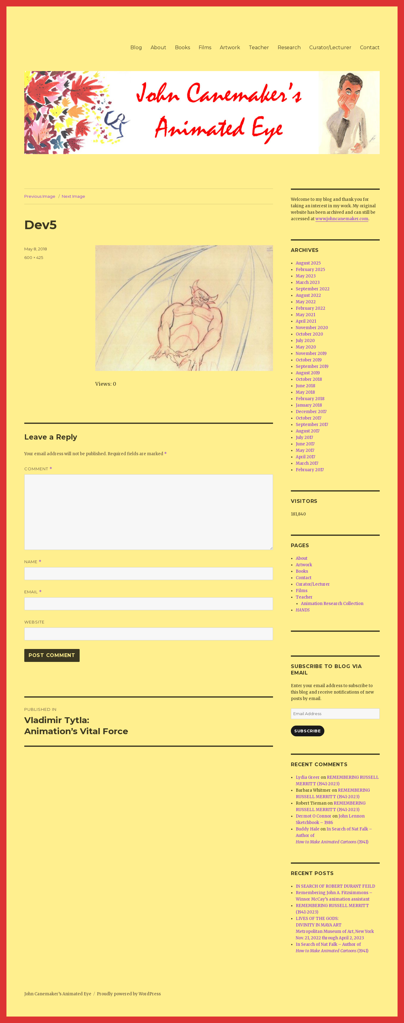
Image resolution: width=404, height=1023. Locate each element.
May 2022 (306, 302)
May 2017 (305, 450)
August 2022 (308, 295)
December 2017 (311, 411)
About (158, 47)
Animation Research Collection (332, 603)
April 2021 (306, 321)
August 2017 (307, 431)
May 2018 (305, 392)
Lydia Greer (308, 777)
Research (289, 47)
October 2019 (309, 360)
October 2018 (309, 379)
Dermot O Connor (313, 816)
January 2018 (309, 405)
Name (33, 561)
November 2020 (312, 327)
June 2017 (305, 444)
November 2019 (311, 353)
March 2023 (308, 282)
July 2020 (305, 340)
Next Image (73, 196)
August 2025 (308, 263)
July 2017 (304, 437)
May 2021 (305, 314)
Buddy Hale (307, 829)
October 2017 (308, 418)
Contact (370, 47)
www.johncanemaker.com (341, 218)
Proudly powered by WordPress (129, 994)
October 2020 (309, 334)
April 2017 (305, 457)
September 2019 (312, 366)
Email (33, 592)
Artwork (230, 47)
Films (205, 47)
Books (182, 47)
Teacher (259, 47)
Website (34, 621)
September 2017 (312, 424)
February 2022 (310, 308)
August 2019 (308, 373)
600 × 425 (33, 257)
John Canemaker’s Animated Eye (57, 994)
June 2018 (305, 385)
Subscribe (307, 730)
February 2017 (310, 469)
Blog (136, 47)
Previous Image (39, 196)
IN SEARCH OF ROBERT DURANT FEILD (335, 886)
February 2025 (310, 269)
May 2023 (306, 276)
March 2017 (307, 463)
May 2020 (306, 347)
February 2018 (310, 398)
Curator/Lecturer (330, 47)
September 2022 (313, 289)
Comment (38, 469)
